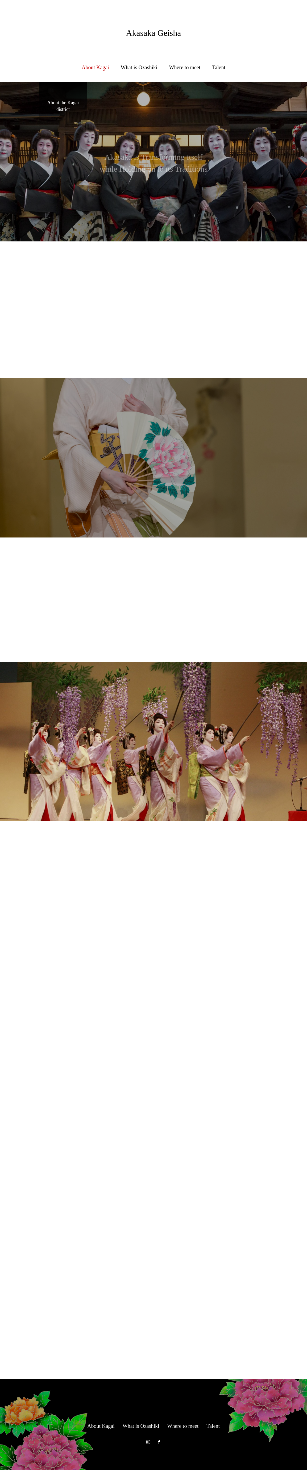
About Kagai (95, 67)
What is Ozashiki (139, 67)
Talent (218, 67)
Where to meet (185, 67)
